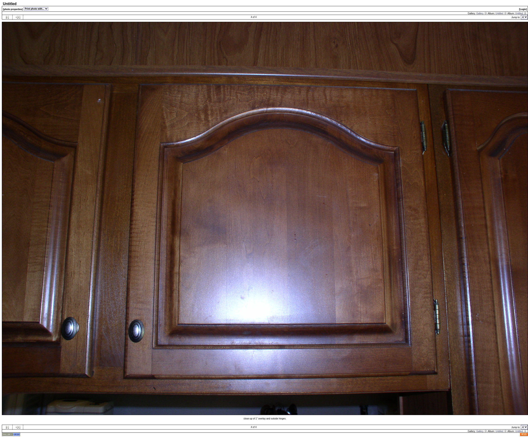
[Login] (523, 9)
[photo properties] (13, 9)
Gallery (481, 13)
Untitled (501, 13)
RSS (524, 434)
